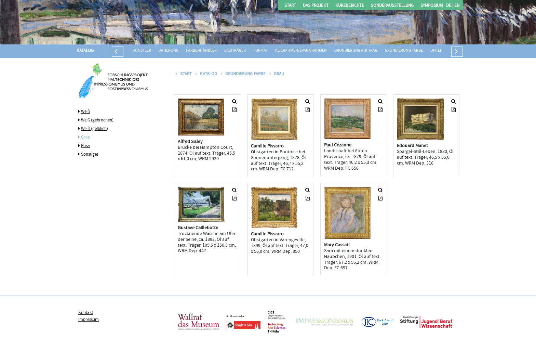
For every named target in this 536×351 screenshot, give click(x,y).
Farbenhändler (201, 51)
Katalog (85, 51)
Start (290, 6)
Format (260, 51)
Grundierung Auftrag (355, 51)
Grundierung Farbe (404, 51)
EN (456, 6)
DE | (449, 6)
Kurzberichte (349, 6)
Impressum (88, 319)
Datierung (168, 51)
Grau (85, 137)
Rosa (85, 146)
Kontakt (85, 313)
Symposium (431, 6)
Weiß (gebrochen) (97, 120)
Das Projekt (316, 6)
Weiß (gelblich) (94, 129)
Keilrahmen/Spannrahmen (301, 51)
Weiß (85, 111)
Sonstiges (89, 154)
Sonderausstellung (392, 6)
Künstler (142, 51)
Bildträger (235, 51)
